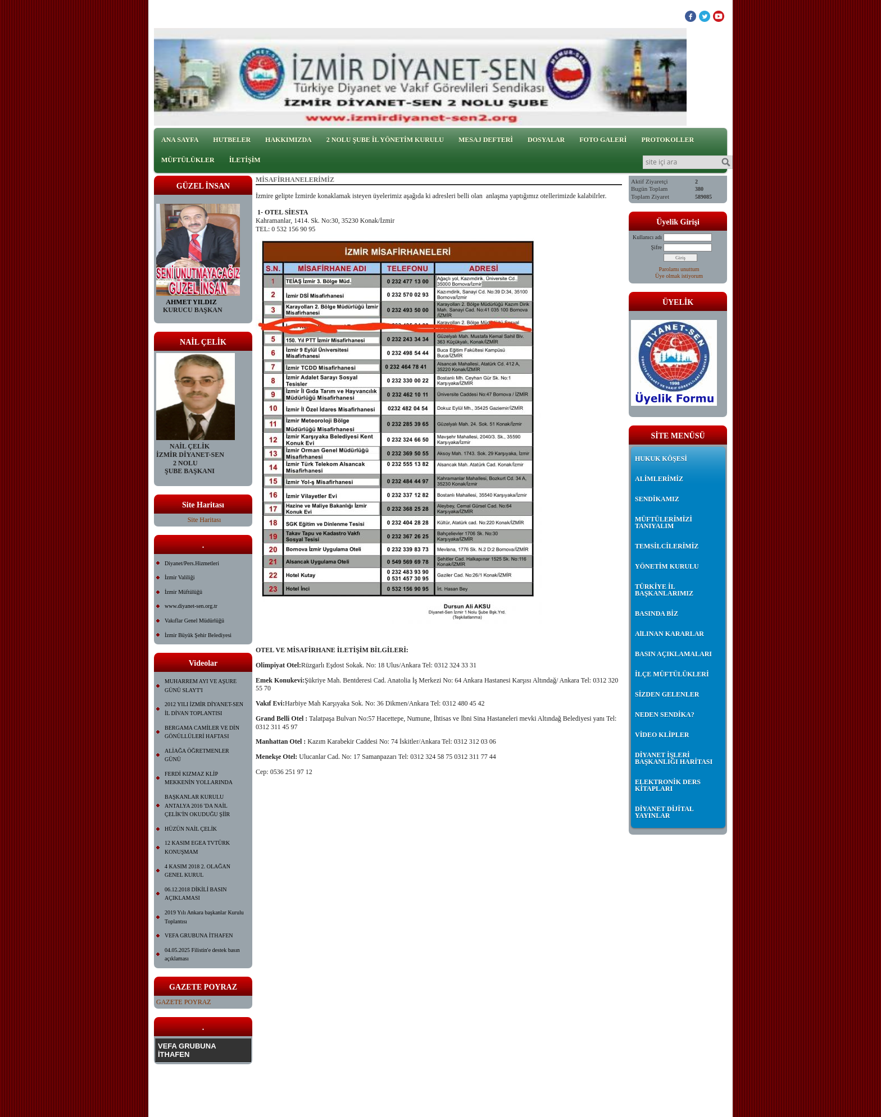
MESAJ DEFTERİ (485, 140)
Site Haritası (204, 520)
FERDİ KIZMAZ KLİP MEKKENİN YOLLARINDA (199, 778)
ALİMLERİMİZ (659, 479)
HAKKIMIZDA (288, 140)
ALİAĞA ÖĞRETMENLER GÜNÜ (197, 755)
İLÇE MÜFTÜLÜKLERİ (672, 674)
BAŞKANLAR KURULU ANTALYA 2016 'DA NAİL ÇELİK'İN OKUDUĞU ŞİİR (197, 805)
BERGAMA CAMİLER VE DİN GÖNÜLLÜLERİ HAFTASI (202, 732)
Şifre (656, 247)
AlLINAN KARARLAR (669, 634)
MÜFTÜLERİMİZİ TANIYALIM (663, 522)
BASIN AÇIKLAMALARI (673, 654)
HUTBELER (232, 140)
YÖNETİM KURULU (667, 566)
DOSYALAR (546, 140)
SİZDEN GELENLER (667, 694)
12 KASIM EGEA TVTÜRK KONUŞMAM (197, 847)
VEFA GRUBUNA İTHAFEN (199, 935)
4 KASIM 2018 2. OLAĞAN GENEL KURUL (197, 870)
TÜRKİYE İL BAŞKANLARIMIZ (664, 590)
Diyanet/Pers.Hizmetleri (192, 563)
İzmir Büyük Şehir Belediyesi (198, 635)
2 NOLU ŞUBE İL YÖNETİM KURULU (385, 140)
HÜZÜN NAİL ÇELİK (191, 829)
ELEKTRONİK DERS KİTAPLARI (668, 785)
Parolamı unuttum (679, 269)
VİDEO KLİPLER (662, 735)
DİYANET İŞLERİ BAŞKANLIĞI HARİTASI (673, 758)
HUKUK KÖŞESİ (661, 459)
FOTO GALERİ (602, 140)
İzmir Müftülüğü (183, 592)
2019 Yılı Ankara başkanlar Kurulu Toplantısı (204, 916)
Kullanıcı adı (647, 237)
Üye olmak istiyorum (679, 276)
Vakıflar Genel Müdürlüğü (194, 620)
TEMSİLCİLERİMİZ (666, 546)
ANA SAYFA (179, 140)
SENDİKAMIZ (657, 499)
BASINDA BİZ (656, 613)
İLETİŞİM (245, 160)
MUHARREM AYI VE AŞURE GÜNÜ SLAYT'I (201, 685)
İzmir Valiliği (179, 577)
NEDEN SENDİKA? (664, 714)
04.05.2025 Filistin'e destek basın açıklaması (202, 954)
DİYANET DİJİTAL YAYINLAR (664, 812)
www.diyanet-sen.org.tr (191, 606)
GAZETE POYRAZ (183, 1002)
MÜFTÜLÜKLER (188, 160)
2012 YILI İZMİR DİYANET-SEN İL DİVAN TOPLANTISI (204, 708)
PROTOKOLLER (667, 140)
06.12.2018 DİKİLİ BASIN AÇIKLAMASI (196, 893)
